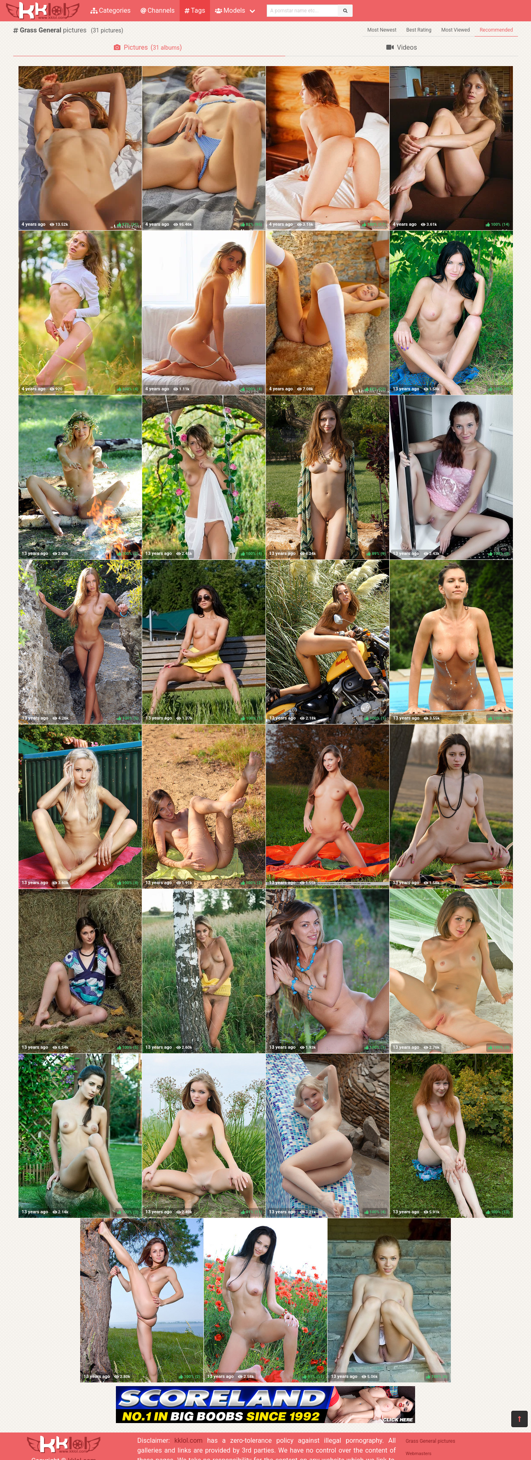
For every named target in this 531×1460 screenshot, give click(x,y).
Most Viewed (455, 30)
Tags (195, 10)
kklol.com (188, 1440)
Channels (158, 10)
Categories (110, 10)
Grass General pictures (430, 1441)
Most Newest (382, 30)
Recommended (496, 30)
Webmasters (419, 1453)
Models (230, 10)
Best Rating (419, 30)
